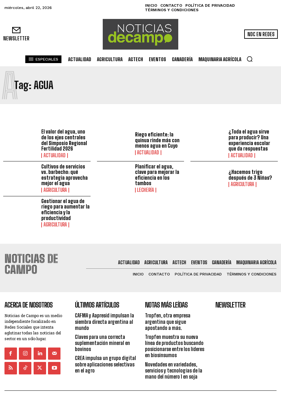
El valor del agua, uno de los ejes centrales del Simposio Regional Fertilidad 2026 (64, 140)
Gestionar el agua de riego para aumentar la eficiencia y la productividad (65, 209)
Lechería (144, 190)
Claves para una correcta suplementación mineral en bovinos (102, 330)
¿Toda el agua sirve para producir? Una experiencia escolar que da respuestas (249, 140)
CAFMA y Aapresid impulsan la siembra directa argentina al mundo (104, 308)
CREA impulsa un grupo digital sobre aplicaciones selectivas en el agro (105, 351)
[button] (249, 59)
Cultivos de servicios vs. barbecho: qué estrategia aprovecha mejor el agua (64, 174)
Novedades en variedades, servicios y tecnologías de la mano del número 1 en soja (173, 357)
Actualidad (53, 155)
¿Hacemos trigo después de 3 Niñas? (250, 175)
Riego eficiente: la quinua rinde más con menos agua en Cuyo (157, 140)
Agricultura (54, 190)
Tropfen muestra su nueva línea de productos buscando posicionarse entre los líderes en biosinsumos (174, 333)
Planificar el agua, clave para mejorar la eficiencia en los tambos (157, 174)
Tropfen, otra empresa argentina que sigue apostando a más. (167, 308)
